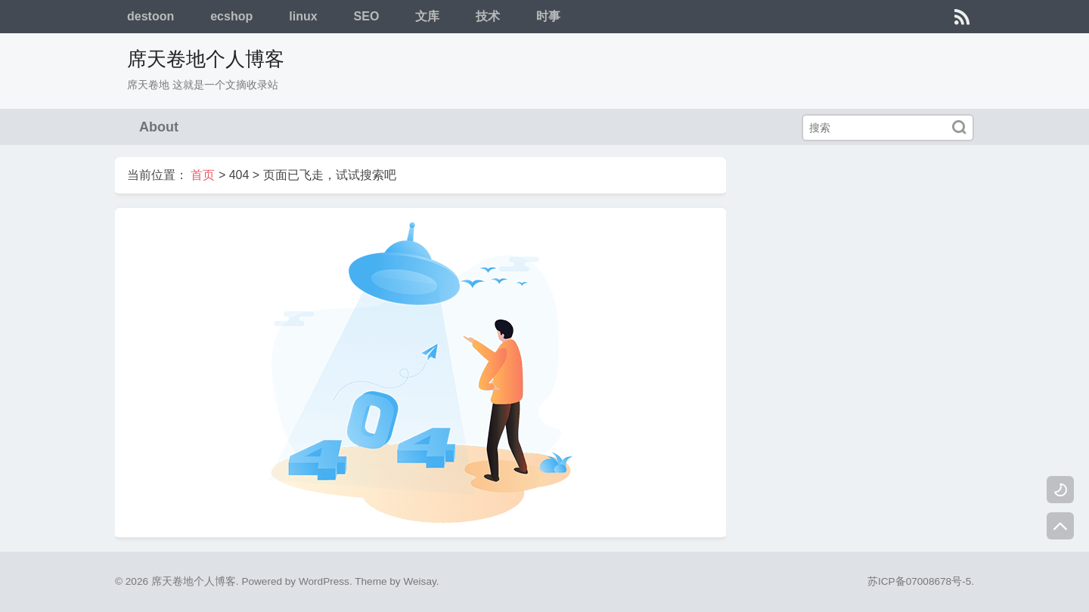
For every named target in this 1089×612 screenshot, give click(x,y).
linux (303, 16)
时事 (548, 16)
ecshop (231, 16)
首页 (203, 174)
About (158, 126)
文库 (427, 16)
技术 (488, 16)
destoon (150, 16)
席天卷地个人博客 (205, 59)
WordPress (324, 581)
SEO (367, 16)
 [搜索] (958, 127)
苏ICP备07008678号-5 (919, 581)
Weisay (419, 581)
